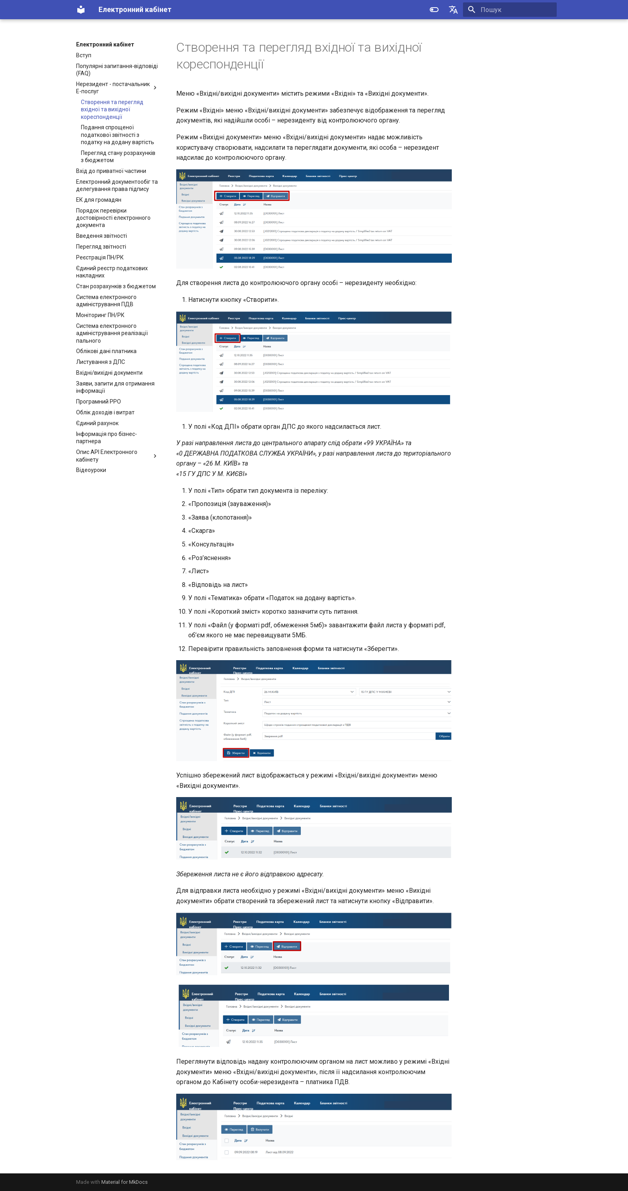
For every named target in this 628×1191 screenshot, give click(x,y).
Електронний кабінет (105, 44)
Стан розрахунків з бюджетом (116, 286)
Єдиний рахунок (97, 423)
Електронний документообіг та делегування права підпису (117, 185)
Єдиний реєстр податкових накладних (112, 272)
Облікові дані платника (106, 351)
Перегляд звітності (101, 246)
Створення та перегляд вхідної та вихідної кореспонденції (112, 109)
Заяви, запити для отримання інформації (115, 387)
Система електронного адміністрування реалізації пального (112, 333)
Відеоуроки (91, 470)
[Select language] (453, 10)
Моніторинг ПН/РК (100, 315)
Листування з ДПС (100, 362)
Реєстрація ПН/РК (100, 257)
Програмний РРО (98, 401)
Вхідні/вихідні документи (109, 373)
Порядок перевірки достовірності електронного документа (113, 217)
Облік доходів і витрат (105, 412)
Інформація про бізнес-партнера (106, 437)
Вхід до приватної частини (111, 171)
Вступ (83, 55)
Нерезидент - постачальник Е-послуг (117, 87)
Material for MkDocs (124, 1182)
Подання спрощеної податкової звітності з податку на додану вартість (117, 134)
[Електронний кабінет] (81, 10)
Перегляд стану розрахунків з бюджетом (118, 156)
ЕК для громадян (98, 200)
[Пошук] (510, 9)
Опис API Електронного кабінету (117, 455)
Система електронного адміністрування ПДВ (106, 300)
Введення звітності (101, 236)
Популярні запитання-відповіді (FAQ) (117, 69)
